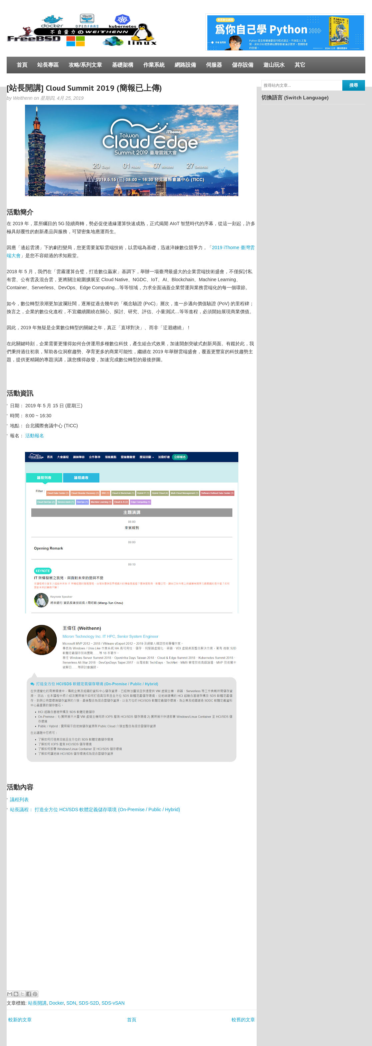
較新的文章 (20, 1019)
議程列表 (19, 799)
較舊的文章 (243, 1019)
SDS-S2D (89, 1003)
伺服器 (214, 65)
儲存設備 (242, 65)
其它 (300, 65)
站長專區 (48, 65)
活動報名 (34, 435)
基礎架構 (122, 65)
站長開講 (37, 1003)
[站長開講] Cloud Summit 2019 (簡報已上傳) (84, 88)
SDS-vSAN (113, 1003)
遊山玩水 (274, 65)
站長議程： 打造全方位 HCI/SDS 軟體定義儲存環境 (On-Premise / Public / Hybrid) (95, 809)
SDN (71, 1003)
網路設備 (185, 65)
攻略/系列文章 (85, 65)
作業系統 (154, 65)
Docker (56, 1003)
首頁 (22, 65)
